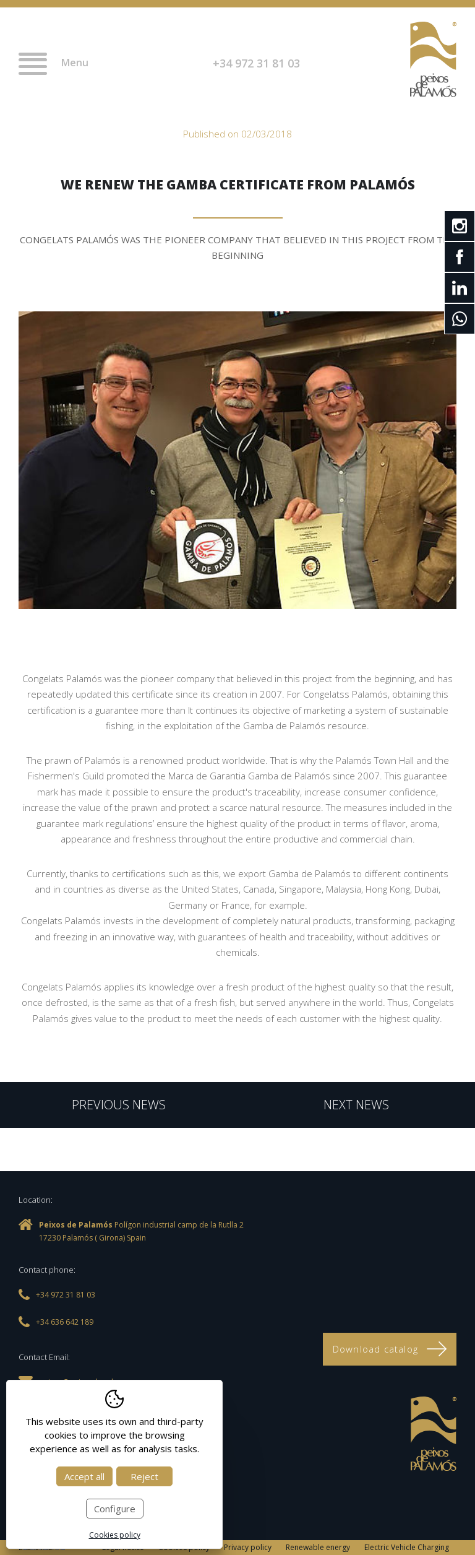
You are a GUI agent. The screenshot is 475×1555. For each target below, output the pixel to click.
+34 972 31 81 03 (256, 63)
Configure (114, 1508)
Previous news (119, 1104)
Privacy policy (248, 1547)
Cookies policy (114, 1535)
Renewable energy (318, 1547)
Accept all (84, 1476)
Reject (144, 1476)
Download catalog (390, 1348)
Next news (356, 1104)
